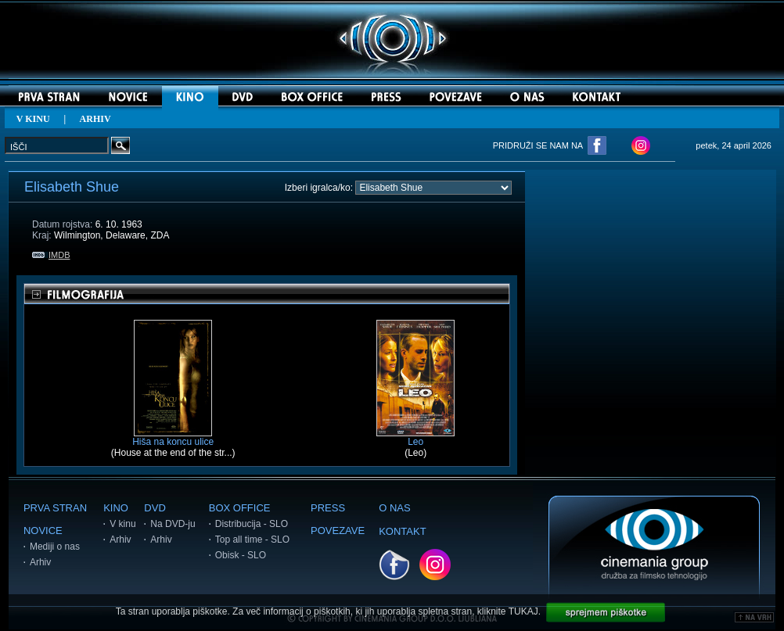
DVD (154, 508)
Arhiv (40, 562)
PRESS (328, 508)
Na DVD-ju (172, 523)
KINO (115, 508)
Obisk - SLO (240, 555)
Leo (415, 437)
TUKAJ (523, 611)
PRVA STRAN (55, 508)
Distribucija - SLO (251, 523)
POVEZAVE (338, 530)
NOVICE (43, 530)
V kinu (122, 523)
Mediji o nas (55, 546)
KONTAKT (402, 531)
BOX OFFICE (240, 508)
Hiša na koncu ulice (173, 437)
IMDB (51, 255)
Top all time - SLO (252, 539)
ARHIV (95, 118)
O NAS (394, 508)
